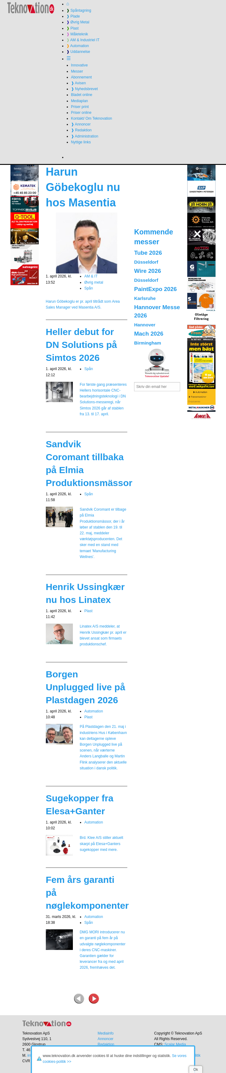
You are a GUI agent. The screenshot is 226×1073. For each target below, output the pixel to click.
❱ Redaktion (81, 130)
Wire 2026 (147, 271)
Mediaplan (79, 101)
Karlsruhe (145, 298)
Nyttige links (81, 142)
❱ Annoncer (81, 124)
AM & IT (90, 276)
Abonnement (81, 77)
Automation (77, 46)
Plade (73, 16)
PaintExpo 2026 (155, 289)
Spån (88, 288)
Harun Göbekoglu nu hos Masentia (83, 187)
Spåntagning (78, 10)
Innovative (79, 65)
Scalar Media (175, 1044)
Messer (77, 71)
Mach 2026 (148, 333)
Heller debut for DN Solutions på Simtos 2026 (81, 345)
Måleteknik (77, 34)
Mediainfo (105, 1033)
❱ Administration (84, 136)
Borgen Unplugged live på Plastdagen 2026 (85, 687)
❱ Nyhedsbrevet (84, 89)
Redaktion (105, 1044)
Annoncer (105, 1039)
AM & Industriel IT (83, 40)
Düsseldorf (146, 262)
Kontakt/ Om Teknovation (91, 118)
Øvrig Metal (77, 22)
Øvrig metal (93, 282)
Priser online (81, 112)
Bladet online (81, 95)
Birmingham (147, 342)
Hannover (144, 324)
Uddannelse (78, 52)
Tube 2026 (148, 252)
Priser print (80, 107)
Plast (72, 28)
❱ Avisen (78, 83)
